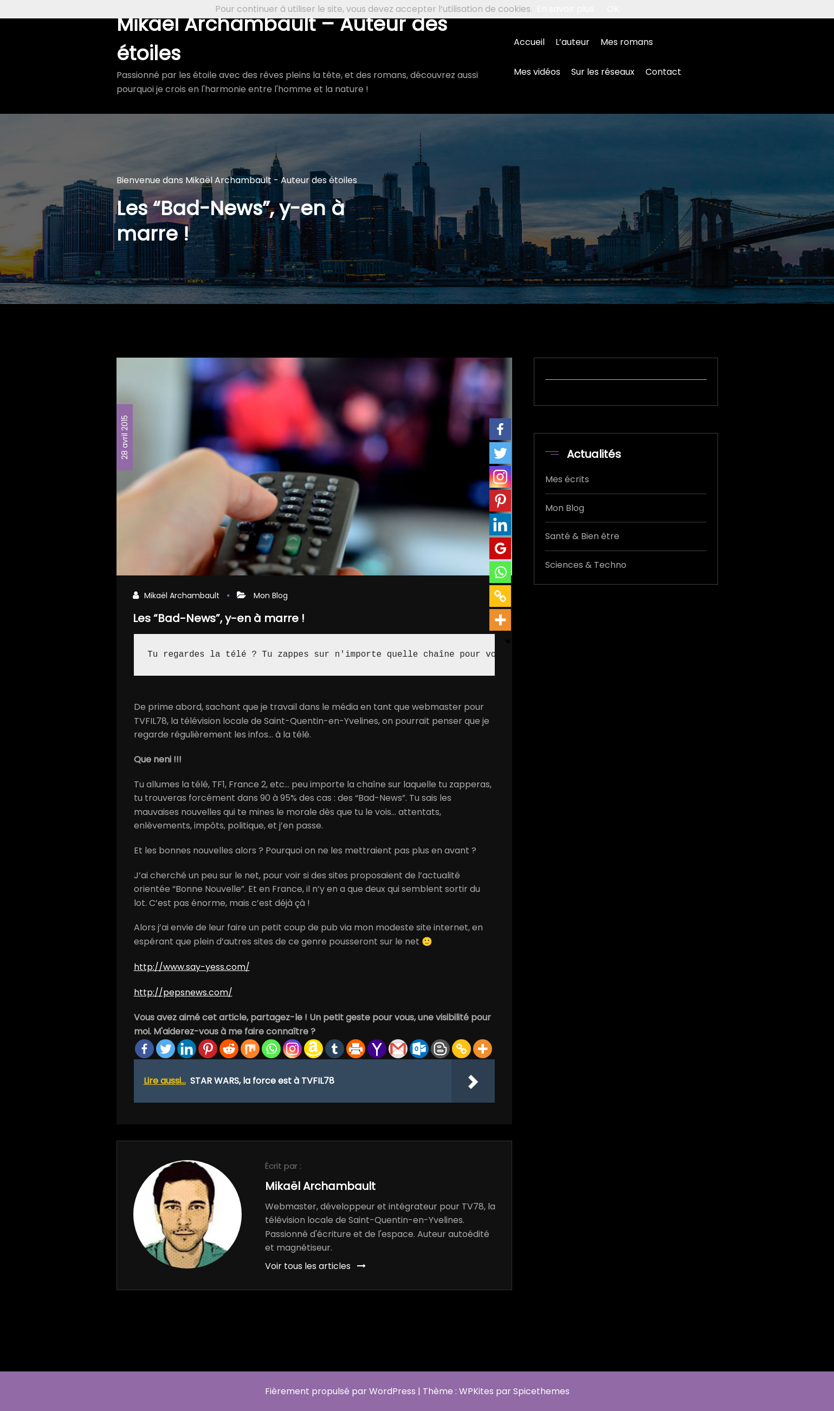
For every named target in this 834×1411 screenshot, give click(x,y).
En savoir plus (565, 9)
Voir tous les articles (315, 1266)
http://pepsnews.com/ (183, 992)
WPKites (476, 1391)
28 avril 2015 (124, 437)
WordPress (392, 1391)
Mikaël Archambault (181, 595)
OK (613, 9)
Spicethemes (541, 1391)
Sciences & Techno (585, 565)
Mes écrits (567, 479)
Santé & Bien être (582, 536)
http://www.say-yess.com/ (192, 967)
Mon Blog (271, 595)
